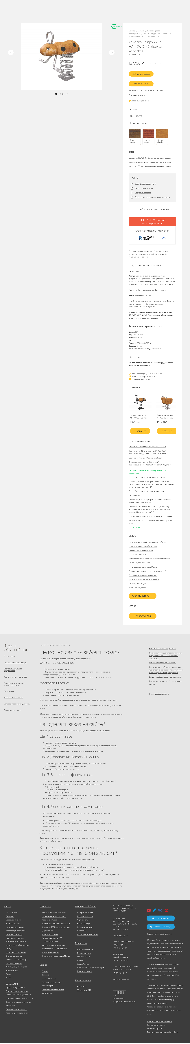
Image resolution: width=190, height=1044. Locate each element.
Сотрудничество (81, 981)
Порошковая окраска (50, 935)
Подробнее (134, 527)
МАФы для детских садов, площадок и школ (154, 164)
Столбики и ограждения (16, 953)
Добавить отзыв (143, 615)
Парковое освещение (14, 935)
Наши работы (29, 11)
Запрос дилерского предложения (17, 707)
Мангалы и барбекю (14, 964)
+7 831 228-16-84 (87, 14)
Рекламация (9, 694)
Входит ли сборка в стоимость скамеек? (165, 683)
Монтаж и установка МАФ (139, 562)
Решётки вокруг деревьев (16, 942)
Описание (149, 88)
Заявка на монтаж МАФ (13, 701)
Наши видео (82, 987)
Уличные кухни (12, 971)
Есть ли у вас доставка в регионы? (162, 666)
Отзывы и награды (85, 928)
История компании (85, 913)
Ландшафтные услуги (137, 554)
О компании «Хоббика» (85, 907)
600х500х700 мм (137, 114)
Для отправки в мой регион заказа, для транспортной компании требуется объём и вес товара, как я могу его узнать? (166, 674)
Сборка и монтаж (49, 979)
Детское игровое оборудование (18, 995)
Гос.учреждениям (84, 954)
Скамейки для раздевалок (16, 1010)
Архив (8, 975)
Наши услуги (45, 907)
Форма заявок (9, 656)
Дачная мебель (12, 913)
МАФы (8, 978)
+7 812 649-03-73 (62, 11)
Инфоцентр (28, 15)
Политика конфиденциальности (159, 1022)
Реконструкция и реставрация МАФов (144, 579)
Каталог (27, 8)
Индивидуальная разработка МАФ (143, 546)
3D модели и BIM (84, 991)
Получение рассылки (12, 714)
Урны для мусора (13, 924)
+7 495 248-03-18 (120, 936)
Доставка (45, 976)
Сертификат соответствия (145, 182)
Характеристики (136, 88)
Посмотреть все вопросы (159, 703)
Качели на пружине (155, 156)
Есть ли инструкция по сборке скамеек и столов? (165, 690)
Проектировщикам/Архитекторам (90, 968)
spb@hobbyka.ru (119, 945)
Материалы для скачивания (53, 990)
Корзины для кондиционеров (17, 1014)
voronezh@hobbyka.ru (122, 970)
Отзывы (159, 88)
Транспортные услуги (137, 583)
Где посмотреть (48, 986)
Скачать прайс (47, 994)
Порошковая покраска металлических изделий (147, 571)
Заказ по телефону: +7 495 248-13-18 (145, 373)
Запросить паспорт (143, 191)
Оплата (45, 972)
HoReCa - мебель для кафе (16, 960)
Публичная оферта (154, 1029)
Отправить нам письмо (140, 379)
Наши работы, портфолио (87, 935)
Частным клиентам (85, 950)
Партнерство (80, 944)
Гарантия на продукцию (51, 983)
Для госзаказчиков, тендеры (15, 663)
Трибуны (9, 949)
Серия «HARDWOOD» (138, 156)
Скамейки (10, 917)
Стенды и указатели (14, 957)
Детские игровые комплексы (17, 992)
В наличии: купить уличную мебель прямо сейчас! (95, 2)
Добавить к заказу (143, 72)
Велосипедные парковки (15, 931)
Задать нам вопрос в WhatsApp (143, 376)
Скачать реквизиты (142, 595)
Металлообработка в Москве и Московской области (149, 558)
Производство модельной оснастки (143, 575)
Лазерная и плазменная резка (141, 550)
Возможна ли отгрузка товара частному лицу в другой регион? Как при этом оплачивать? (165, 657)
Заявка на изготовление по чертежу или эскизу (15, 686)
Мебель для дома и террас (16, 968)
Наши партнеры (83, 924)
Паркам (80, 961)
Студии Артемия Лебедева (125, 1002)
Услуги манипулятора (138, 587)
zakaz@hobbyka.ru (62, 14)
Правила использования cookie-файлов (162, 1033)
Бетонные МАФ (12, 985)
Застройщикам (83, 965)
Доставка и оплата (137, 93)
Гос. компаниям (83, 957)
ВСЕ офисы (73, 14)
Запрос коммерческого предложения (13, 670)
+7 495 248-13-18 (61, 9)
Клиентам (44, 966)
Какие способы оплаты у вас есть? (162, 648)
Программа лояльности (156, 1026)
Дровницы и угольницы (15, 988)
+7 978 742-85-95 (88, 11)
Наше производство (38, 8)
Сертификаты (82, 921)
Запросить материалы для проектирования (152, 195)
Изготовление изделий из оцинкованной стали (148, 542)
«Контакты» (77, 717)
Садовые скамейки (13, 921)
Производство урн (84, 972)
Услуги (45, 11)
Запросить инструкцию (144, 186)
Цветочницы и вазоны (15, 928)
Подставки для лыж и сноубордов (19, 999)
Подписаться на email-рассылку (159, 935)
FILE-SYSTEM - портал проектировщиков (152, 219)
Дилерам (38, 11)
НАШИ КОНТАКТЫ (121, 980)
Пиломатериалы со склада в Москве (143, 567)
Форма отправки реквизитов (15, 678)
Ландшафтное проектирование (54, 949)
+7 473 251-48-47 (87, 9)
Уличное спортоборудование (17, 946)
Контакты (37, 15)
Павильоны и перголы (15, 939)
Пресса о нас (82, 931)
